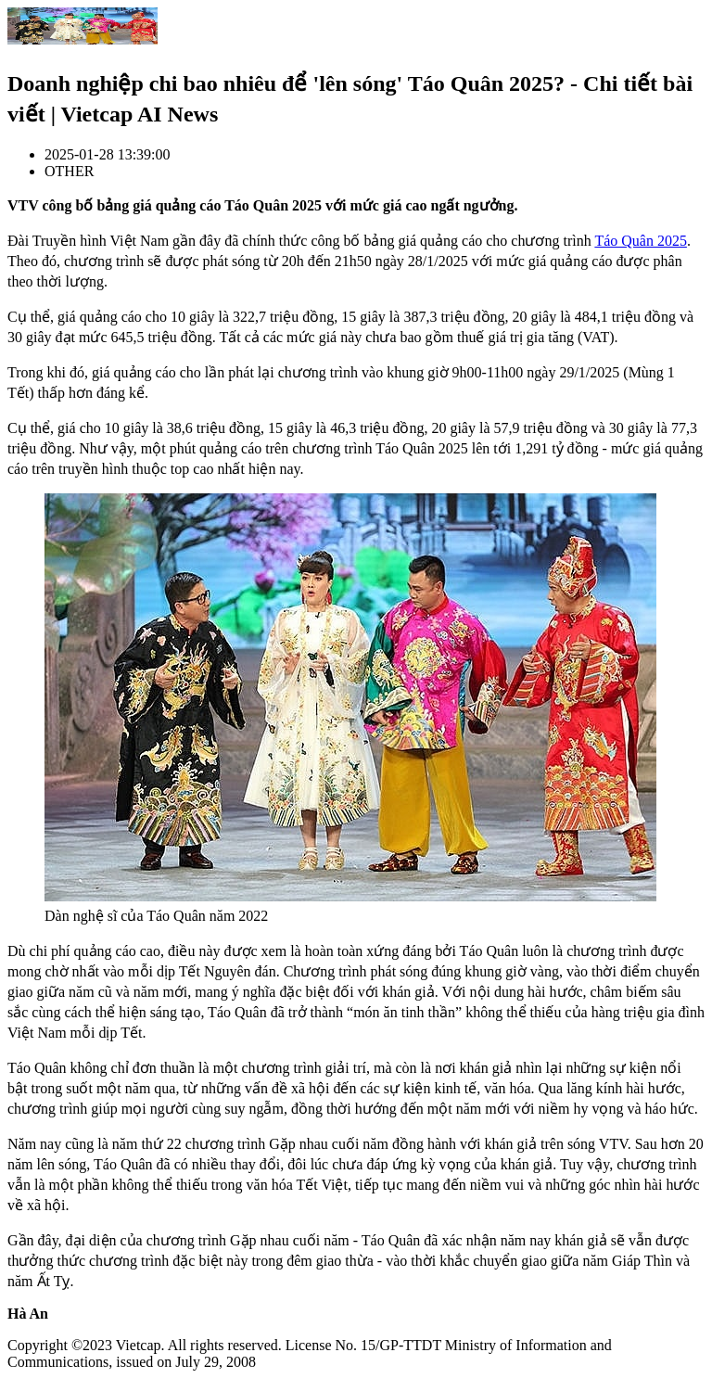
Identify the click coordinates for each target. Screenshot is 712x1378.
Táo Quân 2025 (640, 241)
